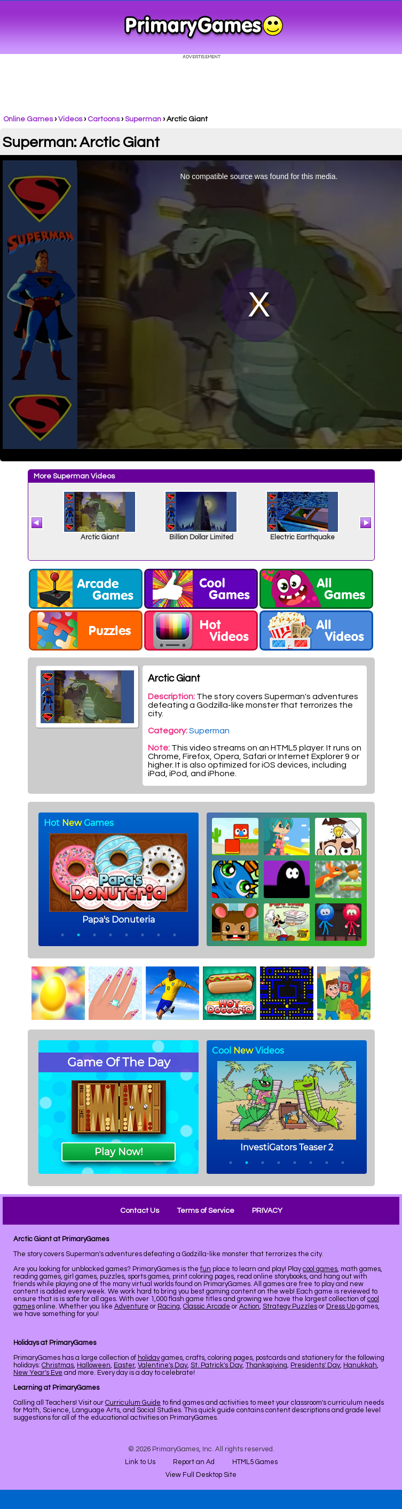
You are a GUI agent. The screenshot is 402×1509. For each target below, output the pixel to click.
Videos (70, 119)
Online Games (28, 119)
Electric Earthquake (302, 537)
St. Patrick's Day (216, 1365)
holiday (149, 1357)
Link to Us (140, 1462)
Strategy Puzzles (290, 1306)
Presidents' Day (315, 1365)
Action (249, 1306)
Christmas (58, 1365)
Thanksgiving (266, 1365)
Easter (124, 1365)
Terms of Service (205, 1210)
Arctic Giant (100, 537)
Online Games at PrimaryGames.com (203, 27)
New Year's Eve (37, 1372)
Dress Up (340, 1306)
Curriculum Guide (133, 1402)
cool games (320, 1269)
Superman (143, 119)
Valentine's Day (162, 1365)
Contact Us (139, 1210)
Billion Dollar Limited (201, 537)
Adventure (131, 1306)
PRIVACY (267, 1210)
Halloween (94, 1365)
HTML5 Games (255, 1462)
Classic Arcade (206, 1306)
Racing (168, 1306)
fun (205, 1269)
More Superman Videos (74, 476)
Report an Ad (194, 1462)
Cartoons (104, 119)
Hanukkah (360, 1365)
